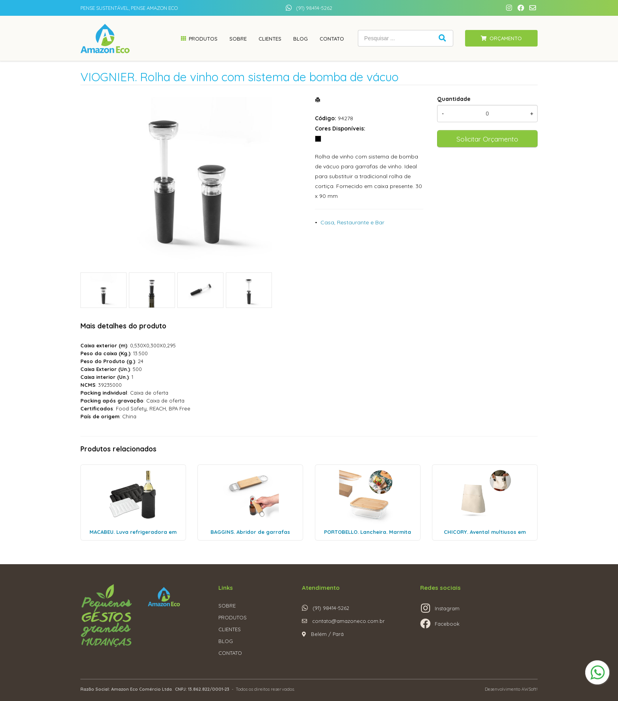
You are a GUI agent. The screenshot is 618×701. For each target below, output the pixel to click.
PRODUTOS (232, 617)
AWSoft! (529, 689)
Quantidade (454, 99)
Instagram (447, 608)
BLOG (225, 641)
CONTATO (230, 653)
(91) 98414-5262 (314, 8)
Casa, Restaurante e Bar (352, 222)
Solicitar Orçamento (487, 138)
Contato (332, 38)
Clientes (270, 38)
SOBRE (227, 605)
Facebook (447, 624)
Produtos (203, 38)
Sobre (238, 38)
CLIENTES (229, 629)
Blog (300, 38)
